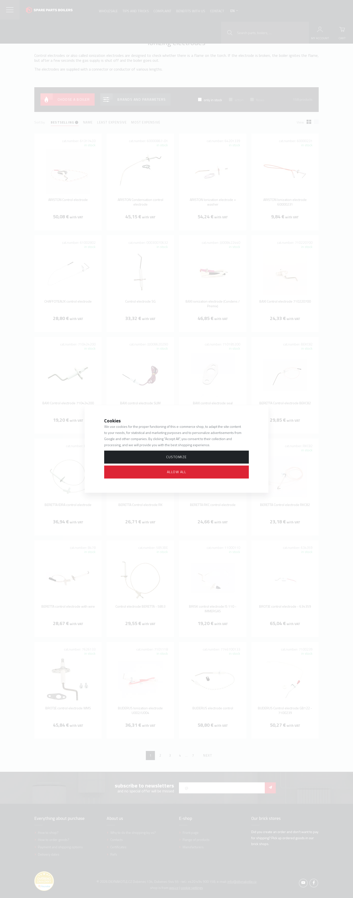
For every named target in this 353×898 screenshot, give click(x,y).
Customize (176, 456)
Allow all (176, 471)
